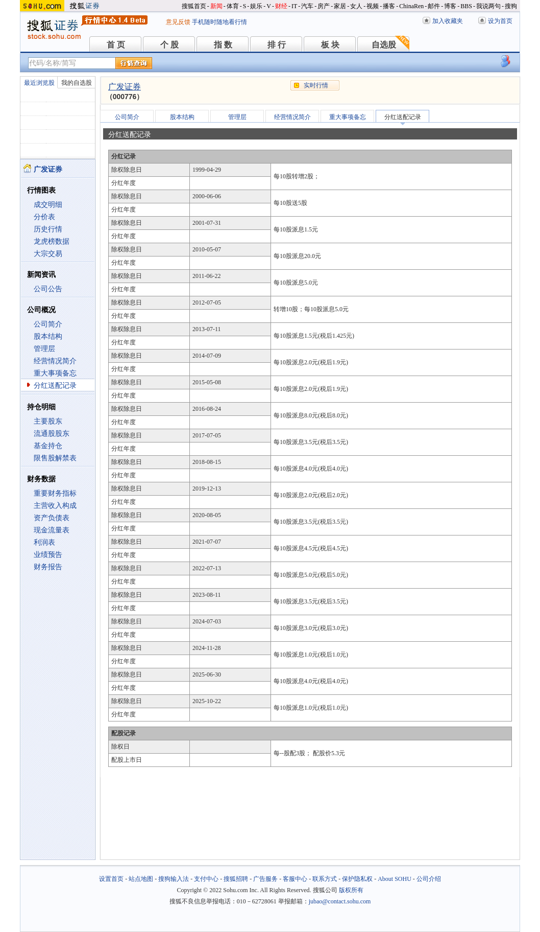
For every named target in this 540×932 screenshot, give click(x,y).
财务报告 (48, 567)
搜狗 (511, 6)
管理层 (44, 349)
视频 (372, 6)
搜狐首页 (194, 6)
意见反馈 (178, 22)
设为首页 (500, 21)
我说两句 (488, 6)
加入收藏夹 (447, 21)
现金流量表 (51, 530)
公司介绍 (428, 878)
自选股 (384, 44)
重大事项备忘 (55, 373)
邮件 (434, 6)
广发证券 (124, 86)
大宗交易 (48, 254)
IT (294, 6)
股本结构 (48, 336)
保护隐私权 (357, 878)
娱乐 (256, 6)
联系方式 (324, 878)
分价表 (44, 217)
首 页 (116, 44)
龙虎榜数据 (51, 241)
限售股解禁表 (55, 458)
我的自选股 (76, 82)
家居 (340, 6)
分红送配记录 (55, 385)
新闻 (216, 6)
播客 (389, 6)
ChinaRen (411, 6)
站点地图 (141, 878)
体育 (233, 6)
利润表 (44, 542)
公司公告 (48, 289)
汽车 (307, 6)
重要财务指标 (55, 493)
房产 (323, 6)
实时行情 (316, 85)
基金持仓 (48, 446)
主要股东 (48, 421)
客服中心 (295, 878)
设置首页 (111, 878)
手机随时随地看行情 (219, 22)
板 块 (330, 44)
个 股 (169, 44)
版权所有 (351, 890)
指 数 (223, 44)
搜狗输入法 (173, 878)
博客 (450, 6)
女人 (356, 6)
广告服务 (265, 878)
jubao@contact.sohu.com (340, 901)
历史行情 (48, 229)
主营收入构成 (55, 505)
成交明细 (48, 204)
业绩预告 (48, 554)
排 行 (276, 44)
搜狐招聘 (236, 878)
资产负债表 (51, 518)
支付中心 (206, 878)
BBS (466, 6)
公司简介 (48, 324)
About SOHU (394, 878)
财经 (281, 6)
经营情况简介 (55, 361)
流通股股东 (51, 433)
